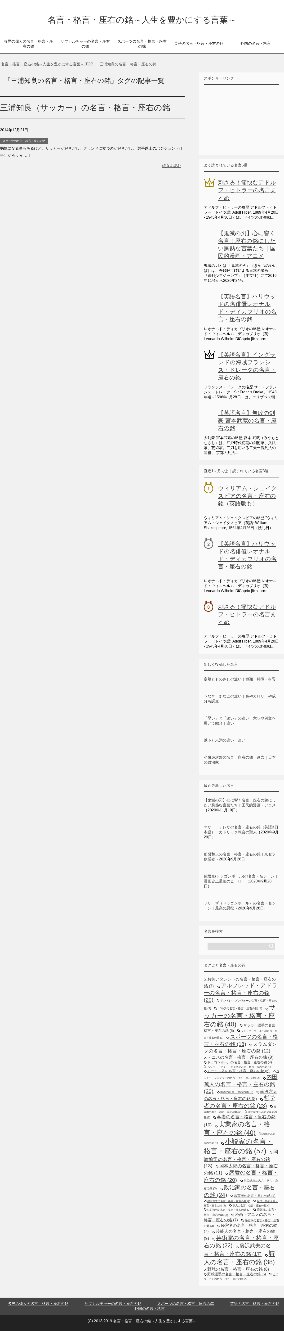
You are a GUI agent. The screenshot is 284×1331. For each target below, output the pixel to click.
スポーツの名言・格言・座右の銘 (142, 43)
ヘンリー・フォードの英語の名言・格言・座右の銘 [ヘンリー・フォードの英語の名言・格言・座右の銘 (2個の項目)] (239, 1067)
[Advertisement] (239, 119)
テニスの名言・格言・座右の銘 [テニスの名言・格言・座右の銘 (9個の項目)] (240, 1057)
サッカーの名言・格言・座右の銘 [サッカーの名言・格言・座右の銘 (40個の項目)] (240, 1015)
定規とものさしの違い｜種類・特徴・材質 (240, 679)
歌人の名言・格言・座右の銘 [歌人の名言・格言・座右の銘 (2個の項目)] (251, 1205)
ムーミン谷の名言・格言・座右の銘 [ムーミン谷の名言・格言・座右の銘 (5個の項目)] (238, 1071)
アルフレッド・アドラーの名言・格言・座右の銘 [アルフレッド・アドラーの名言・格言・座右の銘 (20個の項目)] (240, 992)
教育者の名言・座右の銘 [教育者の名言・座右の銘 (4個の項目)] (254, 1196)
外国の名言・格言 (255, 43)
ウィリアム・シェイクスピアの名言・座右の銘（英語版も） (247, 496)
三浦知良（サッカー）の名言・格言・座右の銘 (85, 107)
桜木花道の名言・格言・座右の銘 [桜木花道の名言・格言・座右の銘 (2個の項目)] (228, 1201)
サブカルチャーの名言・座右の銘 (85, 43)
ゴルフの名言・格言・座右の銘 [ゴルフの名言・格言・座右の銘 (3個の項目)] (240, 1008)
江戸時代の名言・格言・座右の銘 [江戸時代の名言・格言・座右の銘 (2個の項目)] (228, 1209)
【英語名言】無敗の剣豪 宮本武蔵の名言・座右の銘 (247, 420)
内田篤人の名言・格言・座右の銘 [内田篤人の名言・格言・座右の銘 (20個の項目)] (240, 1084)
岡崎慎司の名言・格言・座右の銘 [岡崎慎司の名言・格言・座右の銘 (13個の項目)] (241, 1158)
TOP (47, 64)
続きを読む (171, 166)
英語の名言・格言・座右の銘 (198, 43)
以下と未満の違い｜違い (224, 740)
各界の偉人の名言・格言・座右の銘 (28, 43)
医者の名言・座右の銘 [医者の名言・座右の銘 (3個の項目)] (236, 1092)
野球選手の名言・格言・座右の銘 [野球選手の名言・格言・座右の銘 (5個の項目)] (236, 1274)
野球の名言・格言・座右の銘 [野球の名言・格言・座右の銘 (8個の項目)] (238, 1269)
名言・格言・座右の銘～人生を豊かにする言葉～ (142, 20)
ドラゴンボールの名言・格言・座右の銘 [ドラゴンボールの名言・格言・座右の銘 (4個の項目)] (239, 1062)
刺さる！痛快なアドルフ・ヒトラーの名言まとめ (247, 190)
